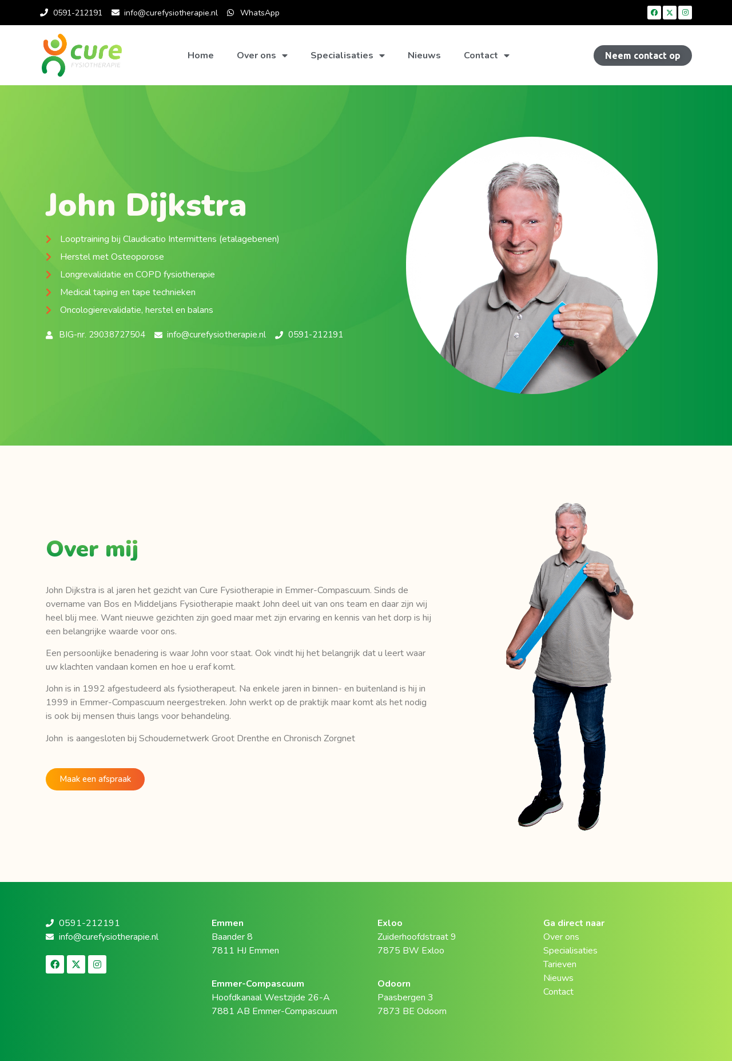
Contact (487, 55)
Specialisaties (348, 55)
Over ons (262, 55)
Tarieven (559, 964)
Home (201, 55)
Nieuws (424, 55)
